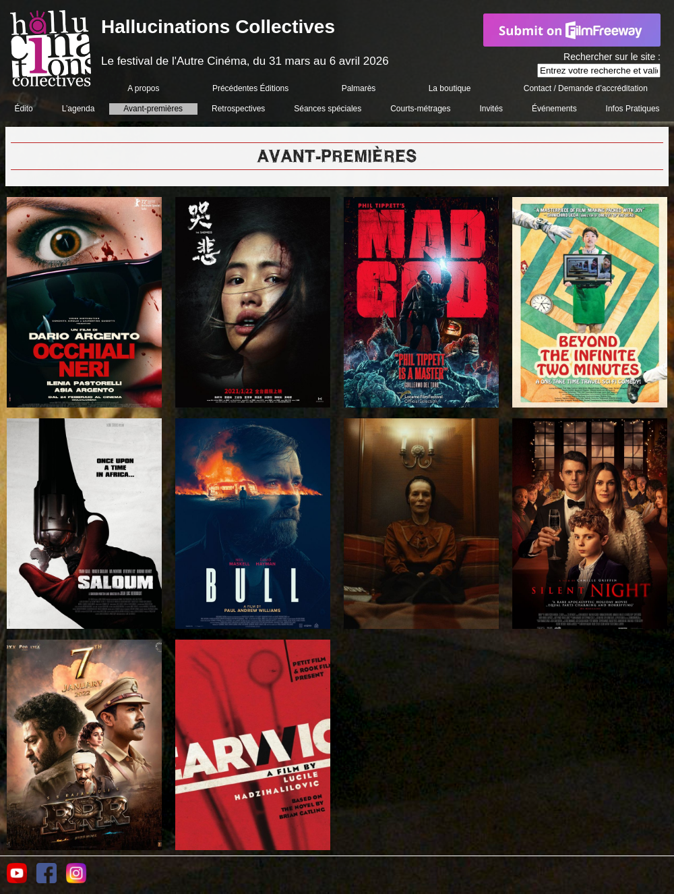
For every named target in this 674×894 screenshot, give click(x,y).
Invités (491, 108)
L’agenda (78, 108)
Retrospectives (238, 108)
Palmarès (359, 88)
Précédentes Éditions (250, 88)
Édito (23, 108)
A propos (143, 88)
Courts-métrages (420, 108)
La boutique (450, 88)
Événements (554, 108)
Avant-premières (153, 108)
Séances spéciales (327, 108)
